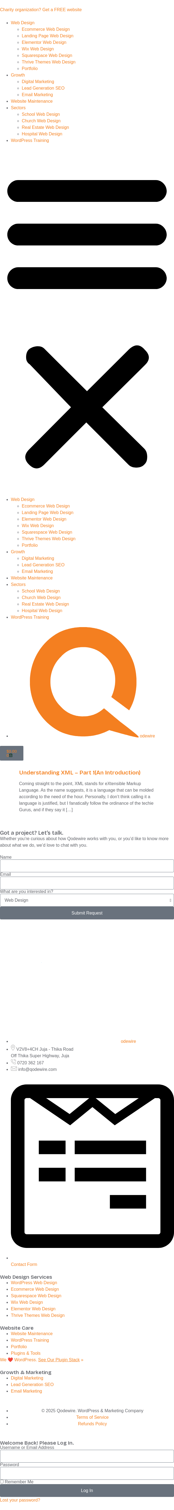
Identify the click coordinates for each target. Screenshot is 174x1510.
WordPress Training (30, 140)
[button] (87, 320)
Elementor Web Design (45, 42)
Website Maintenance (32, 101)
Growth (18, 75)
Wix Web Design (38, 49)
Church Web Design (42, 121)
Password (9, 1465)
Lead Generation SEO (43, 88)
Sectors (18, 107)
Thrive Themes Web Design (49, 62)
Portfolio (30, 68)
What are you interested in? (26, 891)
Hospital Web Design (43, 134)
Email (5, 874)
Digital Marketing (38, 81)
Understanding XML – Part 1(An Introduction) (80, 772)
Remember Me (16, 1482)
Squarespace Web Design (47, 55)
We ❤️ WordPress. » (41, 1359)
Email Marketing (38, 94)
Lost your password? (20, 1500)
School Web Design (41, 114)
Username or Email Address (27, 1447)
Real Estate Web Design (46, 127)
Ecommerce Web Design (46, 29)
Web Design (23, 22)
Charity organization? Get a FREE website (41, 9)
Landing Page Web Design (48, 36)
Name (6, 857)
